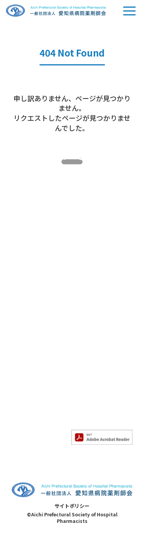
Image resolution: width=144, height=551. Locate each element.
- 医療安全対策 (29, 415)
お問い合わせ (88, 374)
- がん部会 (84, 285)
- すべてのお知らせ (34, 317)
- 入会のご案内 (29, 285)
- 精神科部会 (87, 309)
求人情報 (83, 362)
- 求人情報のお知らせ (37, 328)
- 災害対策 (24, 438)
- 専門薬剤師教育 (92, 273)
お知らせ (22, 303)
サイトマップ (88, 385)
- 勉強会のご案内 (32, 360)
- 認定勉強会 (27, 372)
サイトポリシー (72, 520)
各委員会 (22, 402)
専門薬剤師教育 (91, 260)
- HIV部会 (83, 332)
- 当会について (29, 273)
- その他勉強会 (29, 383)
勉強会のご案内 (30, 347)
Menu (129, 13)
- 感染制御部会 (90, 297)
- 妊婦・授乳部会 (92, 320)
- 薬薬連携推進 (29, 427)
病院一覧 (83, 397)
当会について (28, 260)
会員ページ (85, 350)
